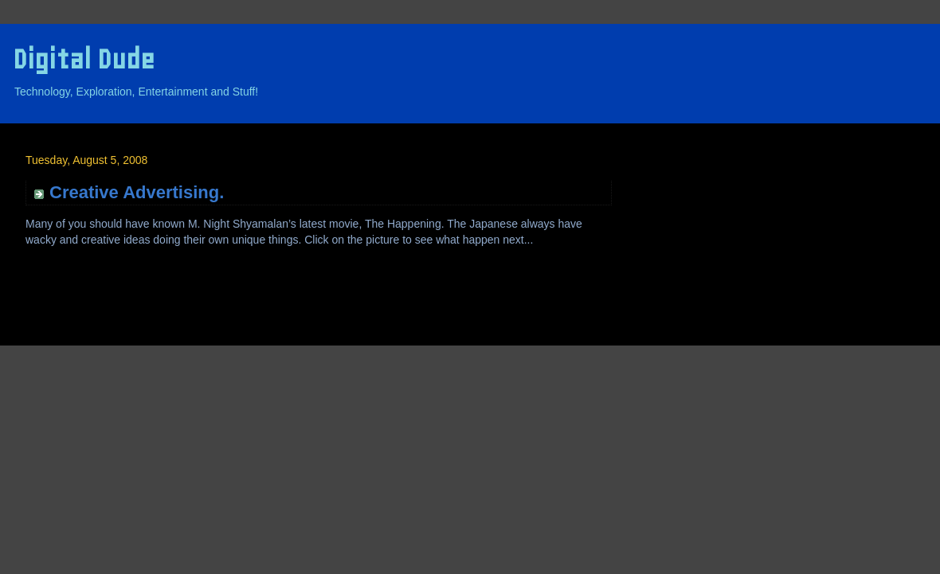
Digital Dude (84, 59)
